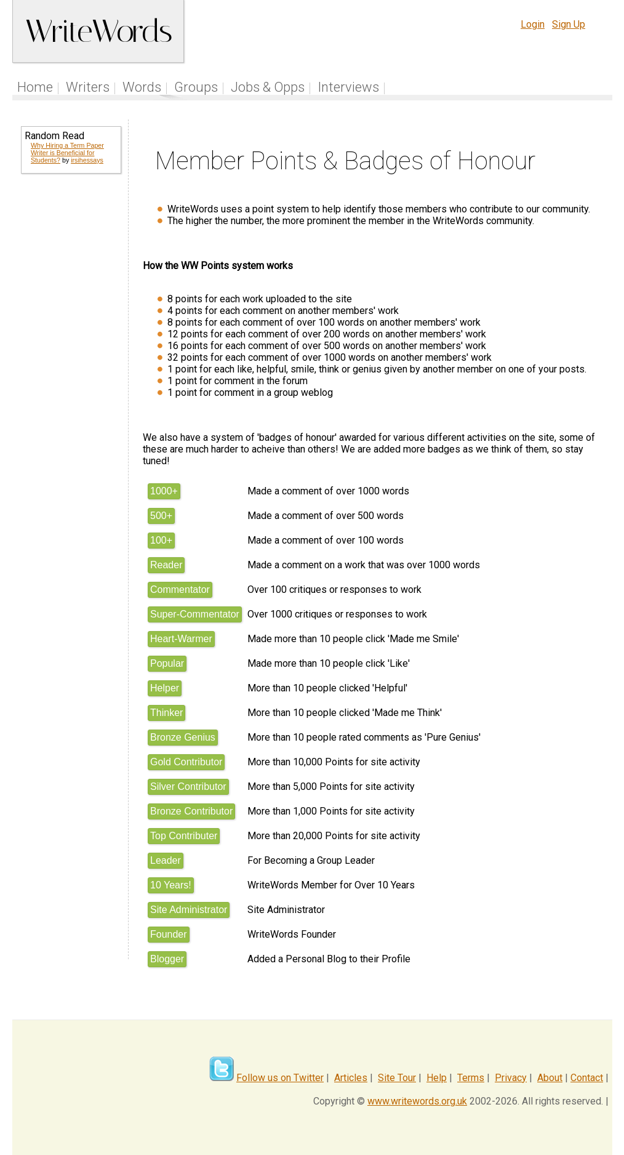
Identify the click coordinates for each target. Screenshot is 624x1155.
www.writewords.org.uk (417, 1101)
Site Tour (397, 1078)
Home (35, 87)
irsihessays (87, 160)
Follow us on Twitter (280, 1078)
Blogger (167, 959)
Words (141, 87)
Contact (586, 1078)
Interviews (348, 87)
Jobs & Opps (268, 87)
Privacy (511, 1078)
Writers (88, 87)
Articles (350, 1078)
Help (436, 1078)
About (549, 1078)
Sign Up (568, 24)
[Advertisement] (70, 381)
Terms (470, 1078)
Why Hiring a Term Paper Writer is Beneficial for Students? (67, 153)
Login (533, 24)
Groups (196, 87)
